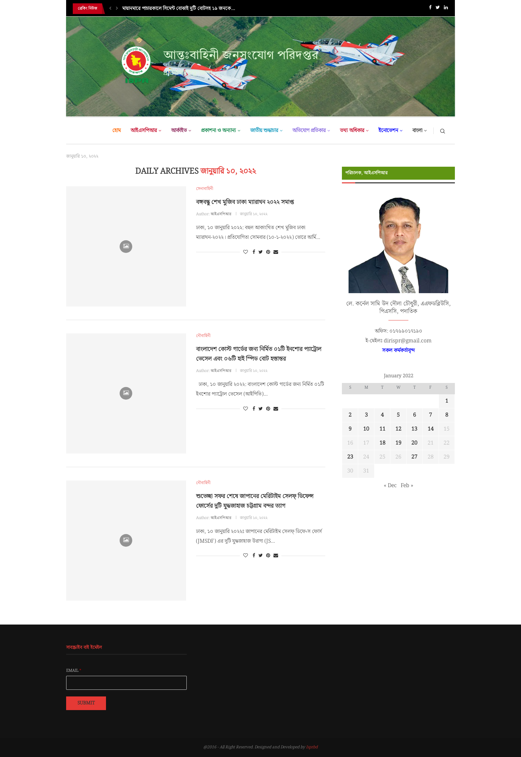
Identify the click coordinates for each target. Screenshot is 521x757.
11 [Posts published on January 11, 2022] (382, 429)
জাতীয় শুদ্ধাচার (264, 130)
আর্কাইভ (179, 130)
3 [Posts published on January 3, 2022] (366, 415)
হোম (116, 130)
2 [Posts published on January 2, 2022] (350, 415)
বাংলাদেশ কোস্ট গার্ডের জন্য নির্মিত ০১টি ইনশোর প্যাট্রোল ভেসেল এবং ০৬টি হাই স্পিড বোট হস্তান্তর (258, 354)
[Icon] (126, 247)
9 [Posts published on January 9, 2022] (350, 429)
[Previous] (110, 8)
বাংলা (417, 130)
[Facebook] (430, 9)
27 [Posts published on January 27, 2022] (414, 457)
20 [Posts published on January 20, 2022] (414, 443)
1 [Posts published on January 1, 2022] (446, 401)
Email (73, 670)
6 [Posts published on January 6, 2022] (414, 415)
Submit (86, 703)
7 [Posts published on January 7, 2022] (430, 415)
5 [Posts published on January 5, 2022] (398, 415)
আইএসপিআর (144, 130)
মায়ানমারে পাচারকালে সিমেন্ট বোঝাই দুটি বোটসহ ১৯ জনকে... (178, 9)
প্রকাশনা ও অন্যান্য (218, 130)
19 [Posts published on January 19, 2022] (398, 443)
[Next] (117, 8)
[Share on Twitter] (261, 252)
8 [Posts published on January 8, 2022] (446, 415)
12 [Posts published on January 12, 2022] (398, 429)
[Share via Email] (275, 252)
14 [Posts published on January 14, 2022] (431, 429)
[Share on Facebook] (254, 252)
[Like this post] (245, 252)
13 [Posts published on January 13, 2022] (414, 429)
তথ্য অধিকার (352, 130)
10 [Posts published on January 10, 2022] (366, 429)
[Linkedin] (446, 9)
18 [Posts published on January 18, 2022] (382, 443)
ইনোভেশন (388, 130)
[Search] (442, 130)
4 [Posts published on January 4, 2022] (382, 415)
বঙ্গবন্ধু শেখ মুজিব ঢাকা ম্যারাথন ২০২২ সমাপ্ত (245, 202)
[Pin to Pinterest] (268, 252)
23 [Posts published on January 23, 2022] (350, 457)
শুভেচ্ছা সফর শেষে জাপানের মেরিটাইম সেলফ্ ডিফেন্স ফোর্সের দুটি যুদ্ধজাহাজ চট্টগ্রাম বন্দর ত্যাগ (254, 501)
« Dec (390, 485)
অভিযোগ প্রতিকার (309, 130)
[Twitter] (437, 9)
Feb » (407, 485)
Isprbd (312, 747)
